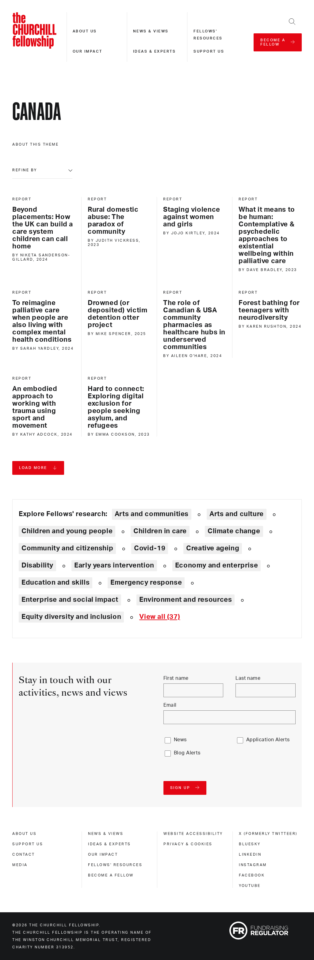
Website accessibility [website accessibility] (193, 833)
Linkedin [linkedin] (250, 854)
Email (170, 705)
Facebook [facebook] (252, 875)
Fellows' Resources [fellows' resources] (115, 865)
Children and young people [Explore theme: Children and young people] (67, 531)
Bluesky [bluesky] (250, 844)
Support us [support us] (27, 844)
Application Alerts (268, 739)
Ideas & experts (154, 51)
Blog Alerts (187, 752)
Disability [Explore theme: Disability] (37, 565)
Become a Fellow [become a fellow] (111, 875)
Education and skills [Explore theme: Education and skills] (55, 582)
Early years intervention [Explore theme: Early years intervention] (114, 565)
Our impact (87, 51)
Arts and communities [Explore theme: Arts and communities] (152, 514)
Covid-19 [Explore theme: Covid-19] (149, 548)
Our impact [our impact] (103, 854)
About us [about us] (24, 833)
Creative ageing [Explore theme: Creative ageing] (212, 548)
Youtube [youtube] (250, 885)
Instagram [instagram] (253, 865)
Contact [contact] (23, 854)
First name (176, 678)
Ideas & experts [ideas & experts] (109, 844)
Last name (248, 678)
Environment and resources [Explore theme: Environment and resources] (185, 599)
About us (85, 31)
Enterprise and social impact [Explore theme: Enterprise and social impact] (69, 599)
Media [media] (20, 865)
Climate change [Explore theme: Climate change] (234, 531)
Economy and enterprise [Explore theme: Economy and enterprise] (216, 565)
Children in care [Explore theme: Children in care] (160, 531)
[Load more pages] (38, 468)
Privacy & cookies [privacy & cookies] (188, 844)
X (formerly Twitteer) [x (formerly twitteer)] (268, 833)
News (180, 739)
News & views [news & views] (105, 833)
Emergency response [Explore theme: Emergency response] (146, 582)
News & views (151, 31)
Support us (208, 51)
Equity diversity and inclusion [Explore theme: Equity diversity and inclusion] (71, 616)
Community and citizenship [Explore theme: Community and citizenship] (67, 548)
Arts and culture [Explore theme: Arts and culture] (236, 514)
